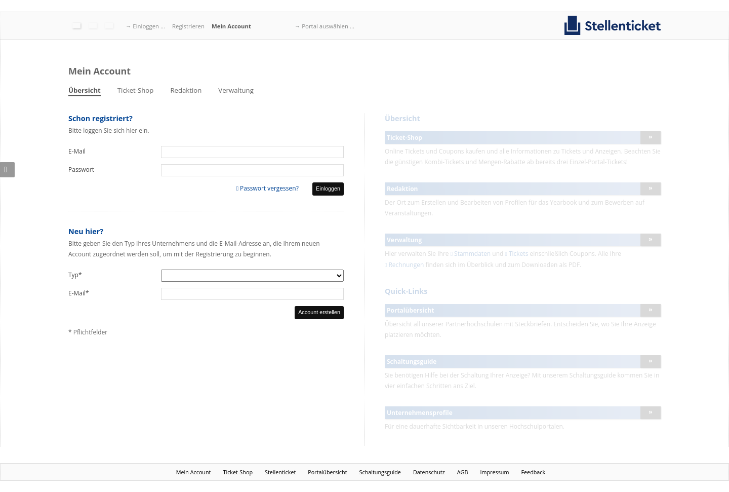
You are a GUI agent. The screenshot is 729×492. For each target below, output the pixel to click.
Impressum (494, 472)
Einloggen (328, 188)
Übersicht (84, 90)
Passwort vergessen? (269, 188)
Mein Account (231, 26)
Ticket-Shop (135, 90)
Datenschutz (429, 472)
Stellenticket (280, 472)
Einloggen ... (149, 26)
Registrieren (188, 26)
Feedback (533, 472)
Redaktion (185, 90)
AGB (462, 472)
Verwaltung (236, 90)
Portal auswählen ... (328, 26)
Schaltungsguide (380, 472)
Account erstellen (319, 312)
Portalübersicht (327, 472)
